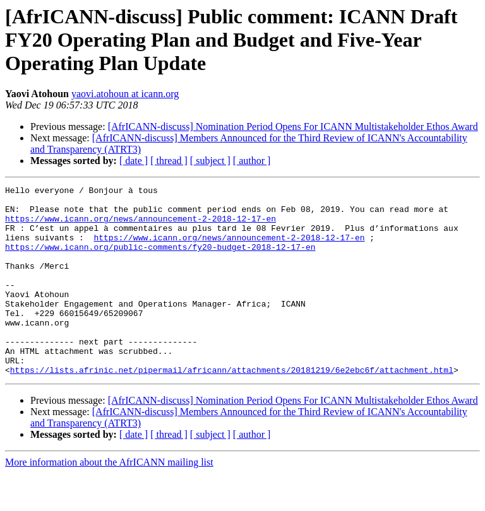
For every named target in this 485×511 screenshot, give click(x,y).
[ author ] (252, 160)
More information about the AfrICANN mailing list (109, 500)
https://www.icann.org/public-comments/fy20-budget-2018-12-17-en (160, 260)
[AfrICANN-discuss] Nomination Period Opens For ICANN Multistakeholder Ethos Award (293, 126)
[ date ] (133, 160)
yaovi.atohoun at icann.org (125, 93)
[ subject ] (210, 160)
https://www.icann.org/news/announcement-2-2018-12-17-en (140, 226)
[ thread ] (169, 160)
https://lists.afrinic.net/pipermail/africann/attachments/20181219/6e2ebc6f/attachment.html (231, 407)
